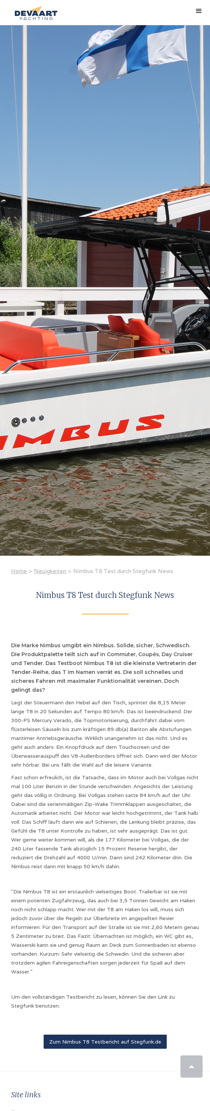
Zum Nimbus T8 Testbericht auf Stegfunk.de (105, 1041)
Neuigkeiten (50, 571)
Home (19, 571)
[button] (199, 11)
